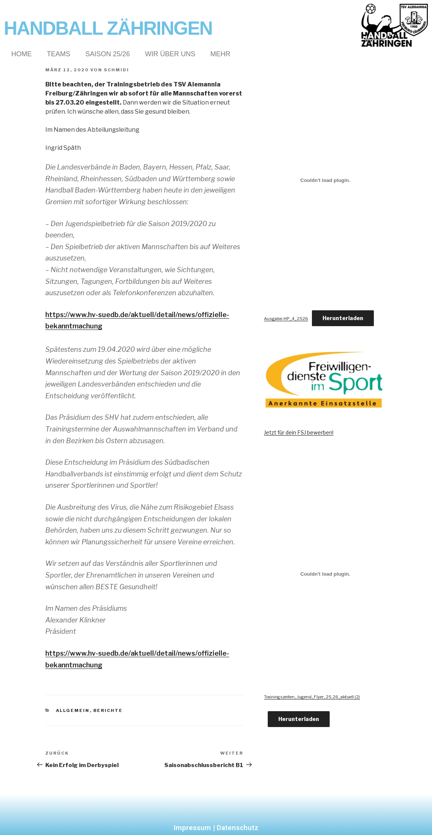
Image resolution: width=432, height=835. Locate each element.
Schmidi (116, 69)
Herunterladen (342, 318)
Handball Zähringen (108, 28)
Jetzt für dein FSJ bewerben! (298, 432)
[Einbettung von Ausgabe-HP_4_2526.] (325, 180)
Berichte (108, 710)
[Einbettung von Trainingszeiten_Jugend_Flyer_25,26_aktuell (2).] (325, 574)
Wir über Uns (170, 54)
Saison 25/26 (107, 54)
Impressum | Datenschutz (216, 827)
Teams (58, 54)
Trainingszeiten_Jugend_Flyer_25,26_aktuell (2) (312, 696)
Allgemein (73, 710)
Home (21, 54)
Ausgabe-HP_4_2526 (286, 318)
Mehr (220, 54)
